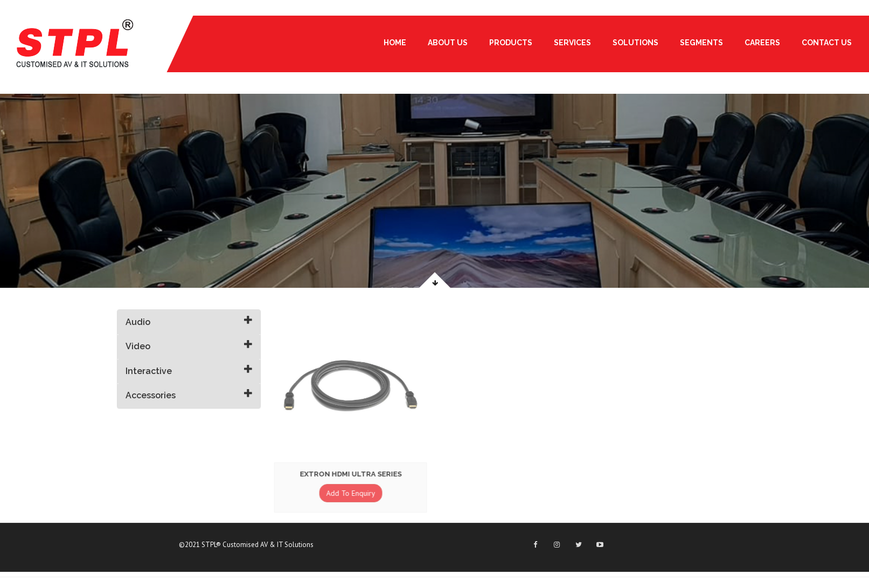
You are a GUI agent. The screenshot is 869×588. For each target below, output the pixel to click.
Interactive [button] (149, 371)
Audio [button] (138, 322)
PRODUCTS (510, 42)
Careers (762, 42)
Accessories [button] (151, 395)
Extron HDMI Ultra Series (349, 474)
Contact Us (827, 42)
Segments (701, 42)
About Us (448, 42)
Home (395, 42)
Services (572, 42)
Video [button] (138, 346)
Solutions (635, 42)
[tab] (189, 322)
